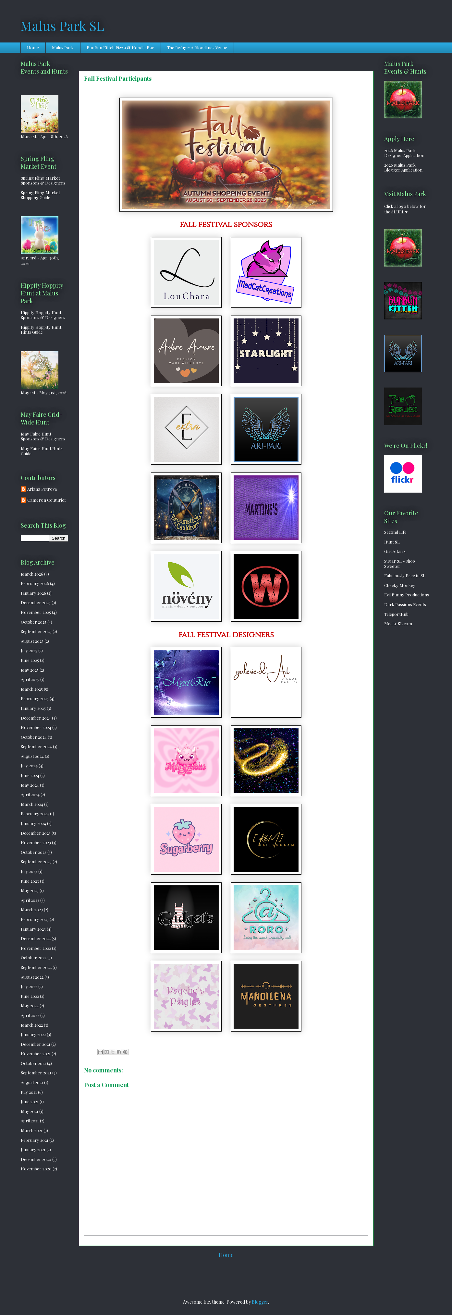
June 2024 (30, 775)
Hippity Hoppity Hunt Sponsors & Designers (43, 315)
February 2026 (35, 583)
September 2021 (36, 1072)
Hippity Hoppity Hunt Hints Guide (41, 329)
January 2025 (33, 708)
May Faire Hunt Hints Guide (42, 451)
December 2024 (36, 718)
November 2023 (36, 842)
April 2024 (30, 794)
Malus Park (63, 47)
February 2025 (35, 698)
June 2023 (30, 881)
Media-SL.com (398, 623)
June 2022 (30, 996)
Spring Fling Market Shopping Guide (40, 195)
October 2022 (33, 957)
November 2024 (36, 727)
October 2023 (33, 852)
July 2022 (29, 986)
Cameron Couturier (47, 500)
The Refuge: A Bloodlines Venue (197, 47)
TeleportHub (396, 614)
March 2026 (32, 574)
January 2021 (33, 1149)
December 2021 (35, 1044)
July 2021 (29, 1092)
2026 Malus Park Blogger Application (403, 167)
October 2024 (34, 737)
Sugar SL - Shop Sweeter (399, 563)
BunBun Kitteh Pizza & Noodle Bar (120, 47)
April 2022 (30, 1015)
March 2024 (32, 804)
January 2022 (33, 1034)
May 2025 (30, 670)
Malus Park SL (62, 25)
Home (33, 47)
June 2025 (30, 660)
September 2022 (36, 967)
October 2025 (33, 622)
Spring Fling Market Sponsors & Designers (43, 180)
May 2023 (30, 890)
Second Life (395, 532)
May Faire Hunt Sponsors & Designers (43, 436)
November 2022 (36, 948)
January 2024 (33, 823)
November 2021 (36, 1053)
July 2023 (29, 871)
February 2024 (35, 813)
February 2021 (34, 1140)
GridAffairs (395, 551)
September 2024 (36, 746)
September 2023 (36, 861)
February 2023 (35, 919)
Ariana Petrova (42, 489)
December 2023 (36, 833)
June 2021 (30, 1101)
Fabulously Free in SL (404, 575)
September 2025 (36, 631)
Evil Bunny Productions (406, 594)
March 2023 (32, 909)
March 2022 (32, 1025)
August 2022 (32, 977)
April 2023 (30, 900)
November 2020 (36, 1168)
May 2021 (29, 1111)
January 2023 (33, 929)
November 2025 (36, 612)
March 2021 (32, 1130)
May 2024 (30, 785)
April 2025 (30, 679)
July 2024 (29, 765)
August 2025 (32, 641)
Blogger (260, 1302)
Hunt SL (392, 541)
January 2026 (33, 593)
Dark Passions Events (405, 604)
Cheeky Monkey (399, 585)
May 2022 (30, 1005)
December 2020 (36, 1159)
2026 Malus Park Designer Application (404, 153)
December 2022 (36, 938)
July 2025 (29, 650)
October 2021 (33, 1063)
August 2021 (32, 1082)
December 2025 (36, 602)
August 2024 (32, 756)
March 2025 (32, 689)
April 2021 (30, 1120)
